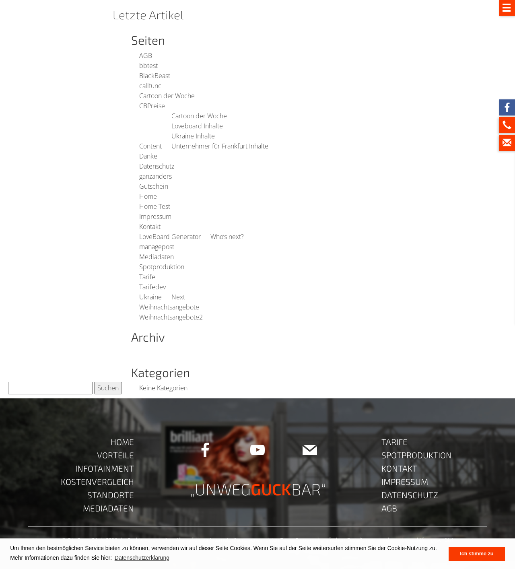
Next (178, 297)
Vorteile (115, 455)
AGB (145, 55)
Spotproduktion (161, 266)
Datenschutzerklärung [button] (142, 558)
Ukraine (150, 297)
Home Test (154, 206)
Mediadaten (156, 256)
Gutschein (153, 186)
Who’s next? (227, 236)
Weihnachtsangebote (169, 307)
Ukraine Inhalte (193, 136)
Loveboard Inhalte (197, 126)
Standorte (110, 495)
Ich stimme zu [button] (476, 554)
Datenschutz (156, 166)
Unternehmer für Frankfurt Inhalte (219, 146)
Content (150, 146)
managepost (156, 246)
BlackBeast (154, 75)
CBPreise (152, 105)
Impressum (155, 216)
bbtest (148, 65)
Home (148, 196)
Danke (148, 156)
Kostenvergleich (97, 481)
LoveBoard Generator (170, 236)
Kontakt (150, 226)
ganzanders (155, 176)
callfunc (150, 85)
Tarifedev (152, 286)
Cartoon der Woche (167, 95)
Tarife (147, 276)
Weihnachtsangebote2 (171, 317)
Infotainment (104, 468)
